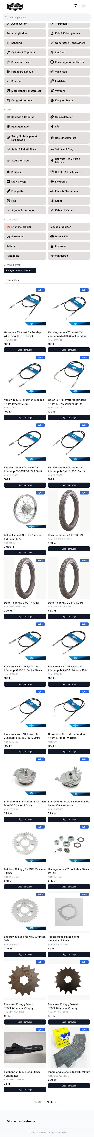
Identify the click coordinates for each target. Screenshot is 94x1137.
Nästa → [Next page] (51, 1102)
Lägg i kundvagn (24, 350)
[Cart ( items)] (76, 6)
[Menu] (83, 6)
